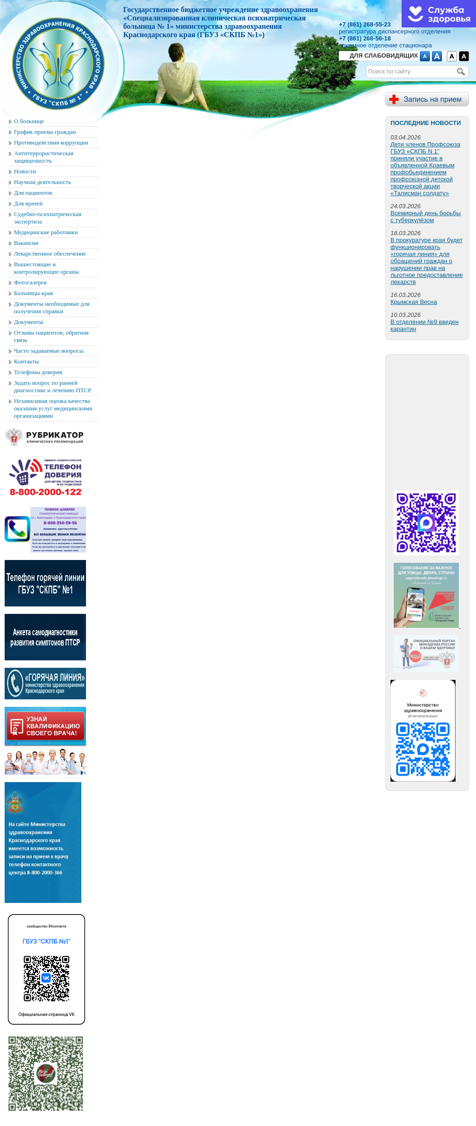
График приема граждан (45, 131)
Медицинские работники (46, 232)
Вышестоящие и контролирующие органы (46, 268)
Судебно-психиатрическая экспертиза (47, 218)
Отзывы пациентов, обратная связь (51, 336)
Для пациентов (33, 192)
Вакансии (26, 242)
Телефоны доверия (38, 372)
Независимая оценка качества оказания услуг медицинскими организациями (53, 408)
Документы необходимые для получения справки (52, 307)
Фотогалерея (30, 282)
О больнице (29, 121)
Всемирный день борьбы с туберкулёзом (425, 217)
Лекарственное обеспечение (50, 253)
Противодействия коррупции (51, 142)
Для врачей (28, 203)
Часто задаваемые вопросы (48, 350)
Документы (28, 321)
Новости (25, 171)
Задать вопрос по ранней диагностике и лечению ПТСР (52, 386)
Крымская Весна (413, 301)
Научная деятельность (42, 181)
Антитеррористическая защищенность (43, 157)
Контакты (26, 361)
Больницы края (33, 293)
